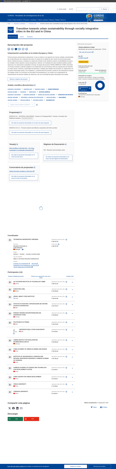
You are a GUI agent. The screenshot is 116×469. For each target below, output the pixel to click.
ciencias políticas (25, 100)
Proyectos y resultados (30, 20)
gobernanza (32, 91)
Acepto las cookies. (75, 466)
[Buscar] (104, 9)
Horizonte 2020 (32, 23)
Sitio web (35, 263)
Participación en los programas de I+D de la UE (26, 265)
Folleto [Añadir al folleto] (94, 407)
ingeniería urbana (40, 89)
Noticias (51, 20)
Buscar (63, 20)
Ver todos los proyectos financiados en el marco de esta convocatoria (23, 177)
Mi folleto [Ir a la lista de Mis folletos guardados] (103, 407)
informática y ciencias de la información (32, 97)
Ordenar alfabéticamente (15, 276)
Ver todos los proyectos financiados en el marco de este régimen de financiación (57, 157)
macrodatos (62, 97)
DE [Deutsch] (9, 49)
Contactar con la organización (21, 263)
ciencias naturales (13, 97)
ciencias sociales (12, 91)
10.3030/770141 (82, 58)
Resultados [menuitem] (30, 36)
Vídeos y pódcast (43, 20)
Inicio (9, 20)
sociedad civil (50, 100)
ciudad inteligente (53, 89)
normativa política (38, 100)
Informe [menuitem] (22, 36)
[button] (71, 9)
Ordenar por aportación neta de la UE (41, 277)
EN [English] (12, 49)
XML (16, 419)
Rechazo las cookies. (100, 466)
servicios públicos (44, 91)
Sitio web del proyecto (86, 52)
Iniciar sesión (61, 9)
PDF (32, 419)
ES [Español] (16, 49)
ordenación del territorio (65, 94)
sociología (23, 91)
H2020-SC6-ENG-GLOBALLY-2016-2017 (21, 171)
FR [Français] (19, 49)
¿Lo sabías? (26, 1)
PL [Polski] (26, 49)
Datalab (57, 20)
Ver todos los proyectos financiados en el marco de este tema (23, 155)
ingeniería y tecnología (14, 89)
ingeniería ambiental (29, 94)
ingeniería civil (28, 89)
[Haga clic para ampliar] (72, 282)
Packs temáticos (17, 20)
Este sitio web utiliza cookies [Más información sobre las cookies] (15, 466)
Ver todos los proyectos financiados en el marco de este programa (30, 123)
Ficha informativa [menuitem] (12, 36)
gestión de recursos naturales (46, 94)
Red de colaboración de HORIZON (23, 267)
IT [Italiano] (23, 49)
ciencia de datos (51, 97)
